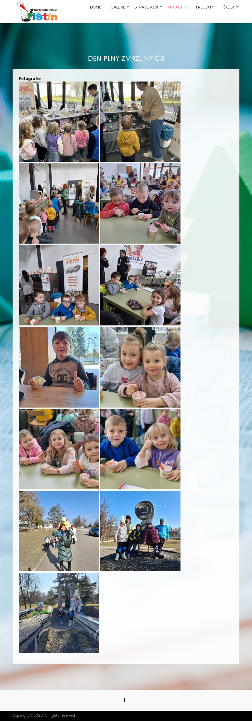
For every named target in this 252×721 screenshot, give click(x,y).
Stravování (149, 9)
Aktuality (177, 7)
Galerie (120, 9)
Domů (95, 7)
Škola (231, 9)
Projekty (205, 7)
